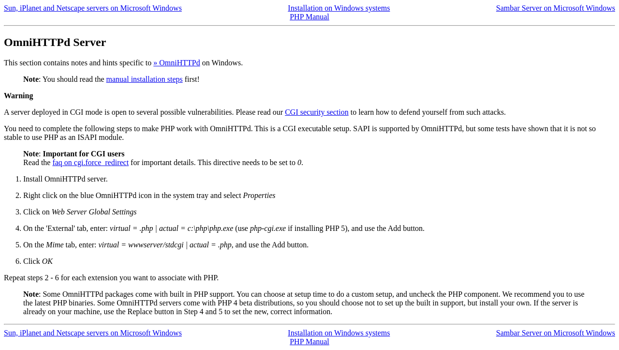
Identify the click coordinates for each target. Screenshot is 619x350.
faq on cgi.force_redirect (90, 162)
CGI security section (317, 112)
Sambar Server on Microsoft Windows (555, 8)
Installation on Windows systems (339, 8)
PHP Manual (309, 17)
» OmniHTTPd (176, 63)
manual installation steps (144, 79)
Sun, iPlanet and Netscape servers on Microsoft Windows (93, 8)
